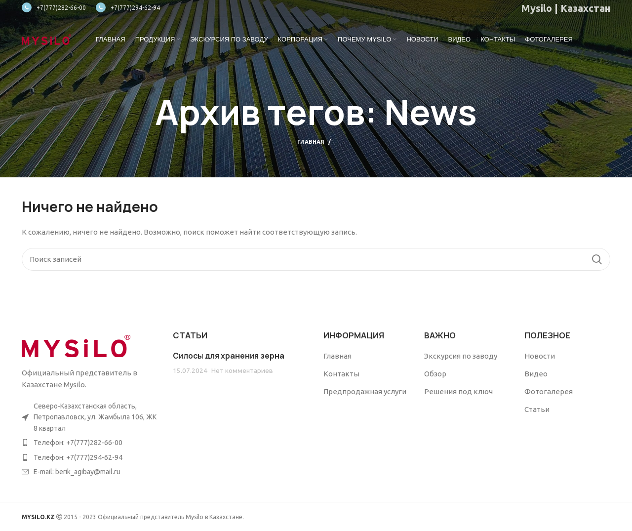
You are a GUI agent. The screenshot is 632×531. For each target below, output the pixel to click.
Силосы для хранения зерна (228, 356)
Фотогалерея (548, 391)
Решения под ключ (458, 391)
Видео (536, 373)
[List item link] (90, 442)
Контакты (341, 373)
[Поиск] (316, 259)
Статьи (537, 409)
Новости (539, 356)
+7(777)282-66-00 (54, 7)
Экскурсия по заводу (460, 356)
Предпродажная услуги (364, 391)
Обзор (435, 373)
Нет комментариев (242, 370)
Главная (310, 142)
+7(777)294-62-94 (128, 7)
